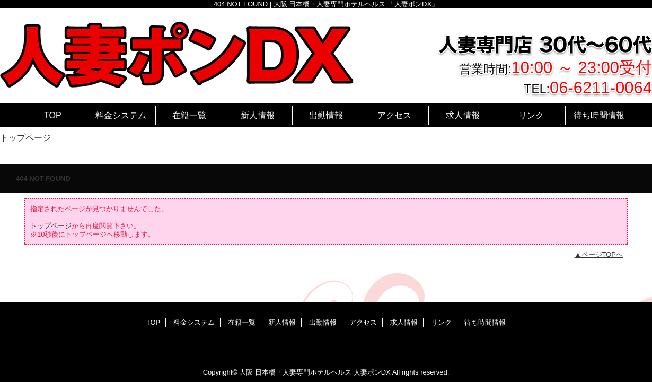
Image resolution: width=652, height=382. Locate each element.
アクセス (363, 322)
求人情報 (404, 322)
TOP (52, 115)
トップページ (51, 226)
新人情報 (282, 322)
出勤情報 (323, 322)
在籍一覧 (241, 322)
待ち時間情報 (485, 322)
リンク (441, 322)
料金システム (194, 322)
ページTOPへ (602, 254)
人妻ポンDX (372, 372)
